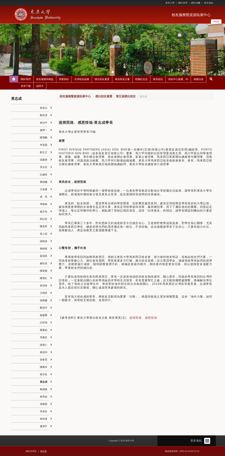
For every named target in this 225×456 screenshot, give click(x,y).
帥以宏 (43, 219)
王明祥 (43, 293)
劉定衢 (43, 451)
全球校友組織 (81, 79)
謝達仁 (43, 344)
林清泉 (43, 285)
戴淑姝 (43, 389)
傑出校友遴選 (102, 79)
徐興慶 (43, 300)
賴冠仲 (43, 352)
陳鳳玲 (43, 367)
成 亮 (43, 196)
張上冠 (43, 233)
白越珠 (43, 174)
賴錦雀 (43, 248)
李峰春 (43, 204)
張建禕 (43, 159)
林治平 (43, 122)
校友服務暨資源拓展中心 (191, 15)
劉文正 (43, 152)
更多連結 (208, 3)
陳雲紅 (43, 278)
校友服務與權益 (44, 79)
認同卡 (40, 86)
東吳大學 (170, 3)
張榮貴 (43, 404)
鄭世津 (43, 115)
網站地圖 (195, 3)
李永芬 (43, 167)
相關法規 (198, 79)
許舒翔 (43, 322)
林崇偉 (43, 418)
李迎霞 (43, 144)
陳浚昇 (43, 226)
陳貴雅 (43, 270)
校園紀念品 (141, 79)
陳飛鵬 (43, 137)
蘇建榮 (43, 315)
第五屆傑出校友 (126, 96)
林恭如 (43, 396)
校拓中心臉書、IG (178, 79)
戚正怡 (43, 211)
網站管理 (182, 3)
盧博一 (43, 130)
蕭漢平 (43, 426)
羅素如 (43, 330)
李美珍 (43, 411)
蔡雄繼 (43, 181)
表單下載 (26, 86)
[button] (3, 50)
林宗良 (43, 374)
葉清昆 (43, 256)
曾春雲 (43, 359)
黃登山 (43, 107)
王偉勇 (43, 189)
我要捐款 (64, 79)
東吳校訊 (158, 79)
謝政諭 (43, 241)
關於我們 (26, 79)
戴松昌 (43, 263)
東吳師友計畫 (122, 79)
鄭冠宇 (43, 307)
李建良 (43, 337)
